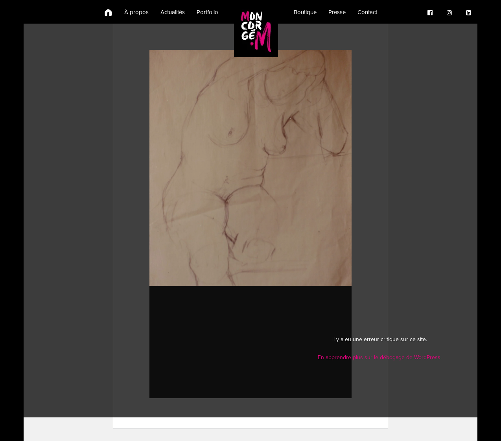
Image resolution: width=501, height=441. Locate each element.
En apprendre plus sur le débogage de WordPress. (380, 357)
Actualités (172, 12)
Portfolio (207, 12)
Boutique (305, 12)
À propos (136, 12)
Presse (337, 12)
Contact (367, 12)
